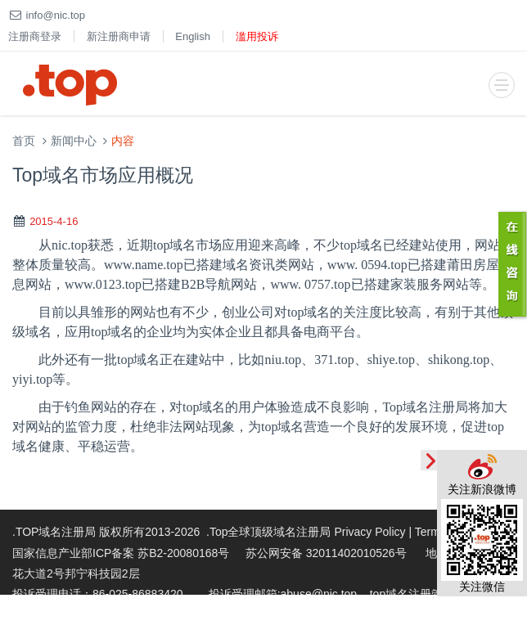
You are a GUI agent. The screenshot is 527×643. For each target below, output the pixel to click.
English (192, 36)
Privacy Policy (369, 531)
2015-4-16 (53, 221)
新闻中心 (74, 141)
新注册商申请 (119, 36)
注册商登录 (34, 36)
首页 (23, 141)
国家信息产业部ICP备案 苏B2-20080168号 (120, 553)
